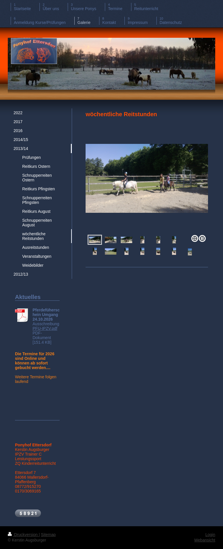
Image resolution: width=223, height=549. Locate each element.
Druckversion (23, 534)
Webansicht (204, 540)
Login (210, 534)
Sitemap (48, 534)
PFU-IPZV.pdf (45, 328)
